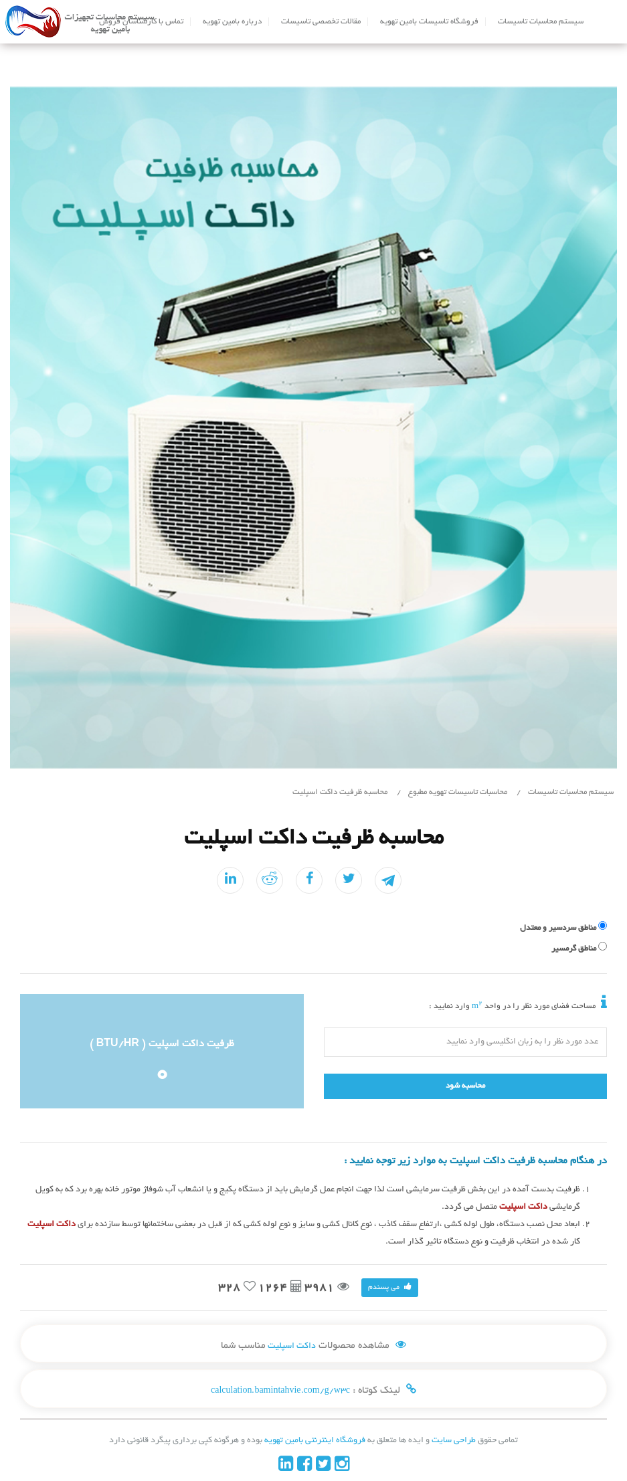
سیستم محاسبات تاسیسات (541, 21)
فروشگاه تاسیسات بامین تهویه (429, 21)
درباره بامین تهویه (232, 21)
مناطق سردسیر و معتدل (558, 928)
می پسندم (390, 1287)
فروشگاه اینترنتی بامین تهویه (313, 1441)
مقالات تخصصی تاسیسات (321, 21)
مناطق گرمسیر (573, 949)
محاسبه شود (465, 1086)
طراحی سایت (453, 1441)
